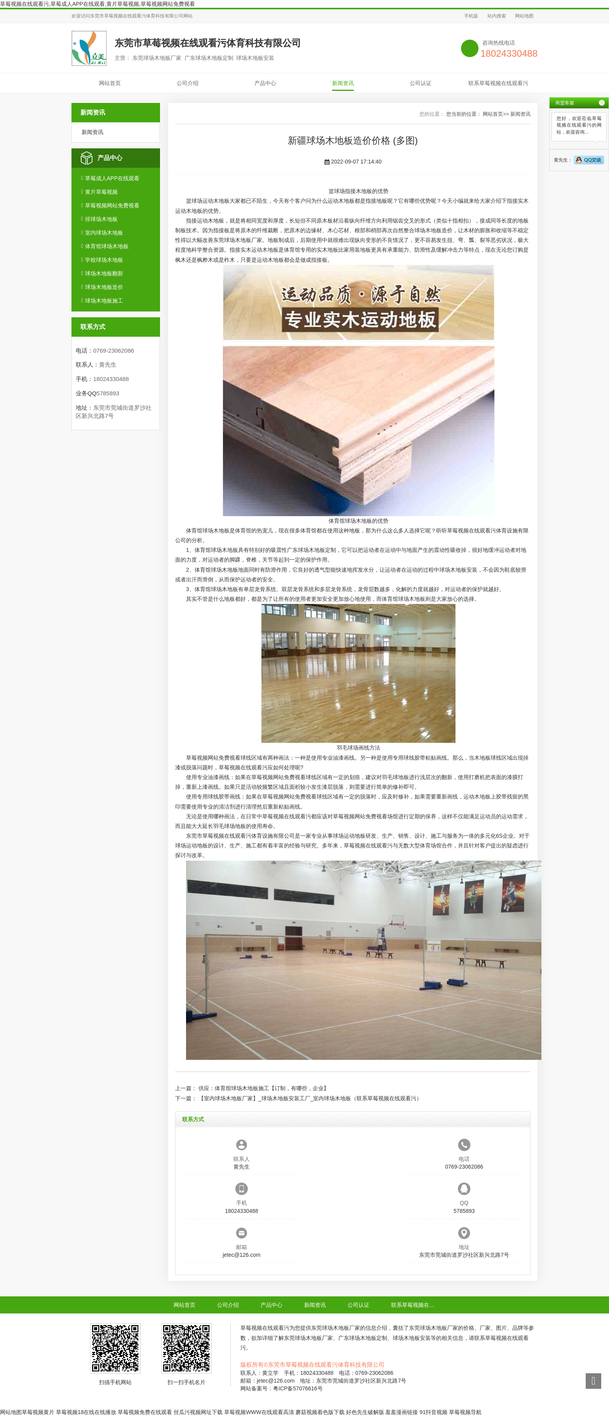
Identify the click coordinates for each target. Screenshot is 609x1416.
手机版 (471, 16)
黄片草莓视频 (101, 192)
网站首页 (110, 83)
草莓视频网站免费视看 (112, 205)
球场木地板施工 (104, 300)
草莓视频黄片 (38, 1412)
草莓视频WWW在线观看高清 (259, 1412)
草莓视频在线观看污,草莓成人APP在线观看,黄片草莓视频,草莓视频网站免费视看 (97, 4)
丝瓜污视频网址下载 (198, 1412)
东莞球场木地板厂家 (237, 240)
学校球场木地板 (104, 260)
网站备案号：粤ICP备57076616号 (281, 1388)
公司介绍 (187, 83)
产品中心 (265, 83)
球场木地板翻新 (104, 273)
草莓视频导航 (465, 1412)
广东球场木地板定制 (311, 550)
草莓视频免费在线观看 (145, 1412)
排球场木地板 (101, 219)
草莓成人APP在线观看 (112, 178)
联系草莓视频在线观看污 (498, 83)
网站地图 (524, 16)
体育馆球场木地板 (107, 246)
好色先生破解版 (365, 1412)
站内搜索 (496, 16)
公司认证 (421, 83)
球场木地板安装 (458, 570)
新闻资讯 (343, 83)
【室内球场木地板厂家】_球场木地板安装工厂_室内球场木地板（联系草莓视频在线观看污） (310, 1098)
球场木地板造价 (104, 287)
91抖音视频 (433, 1412)
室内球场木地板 (104, 233)
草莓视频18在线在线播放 (86, 1412)
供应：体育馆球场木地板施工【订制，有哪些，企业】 (263, 1088)
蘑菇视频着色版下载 (320, 1412)
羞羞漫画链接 (401, 1412)
